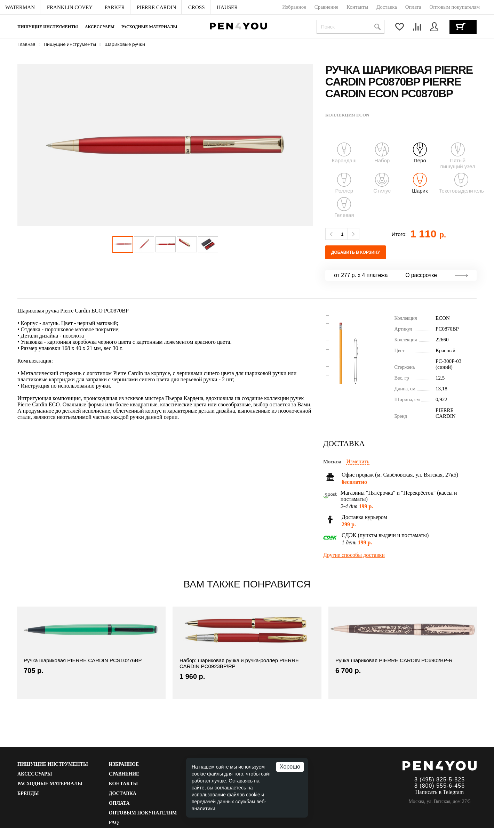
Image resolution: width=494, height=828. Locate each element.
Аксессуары (99, 26)
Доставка (122, 793)
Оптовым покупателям (143, 812)
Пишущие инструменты (47, 26)
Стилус (382, 183)
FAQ (114, 822)
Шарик (420, 183)
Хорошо (290, 767)
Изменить (357, 461)
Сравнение (124, 774)
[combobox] (350, 27)
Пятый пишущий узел (458, 156)
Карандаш (344, 153)
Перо (420, 153)
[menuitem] (20, 7)
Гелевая (344, 207)
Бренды (28, 793)
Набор (382, 153)
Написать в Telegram (439, 792)
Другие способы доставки (354, 555)
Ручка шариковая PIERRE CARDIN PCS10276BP (83, 660)
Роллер (344, 183)
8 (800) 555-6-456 (439, 786)
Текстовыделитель (461, 183)
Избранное (124, 764)
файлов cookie (243, 794)
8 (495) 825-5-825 (439, 779)
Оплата (119, 803)
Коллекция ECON (347, 114)
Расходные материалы (149, 26)
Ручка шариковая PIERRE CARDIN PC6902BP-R (394, 660)
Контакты (123, 783)
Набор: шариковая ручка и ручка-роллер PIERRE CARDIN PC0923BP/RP (239, 663)
